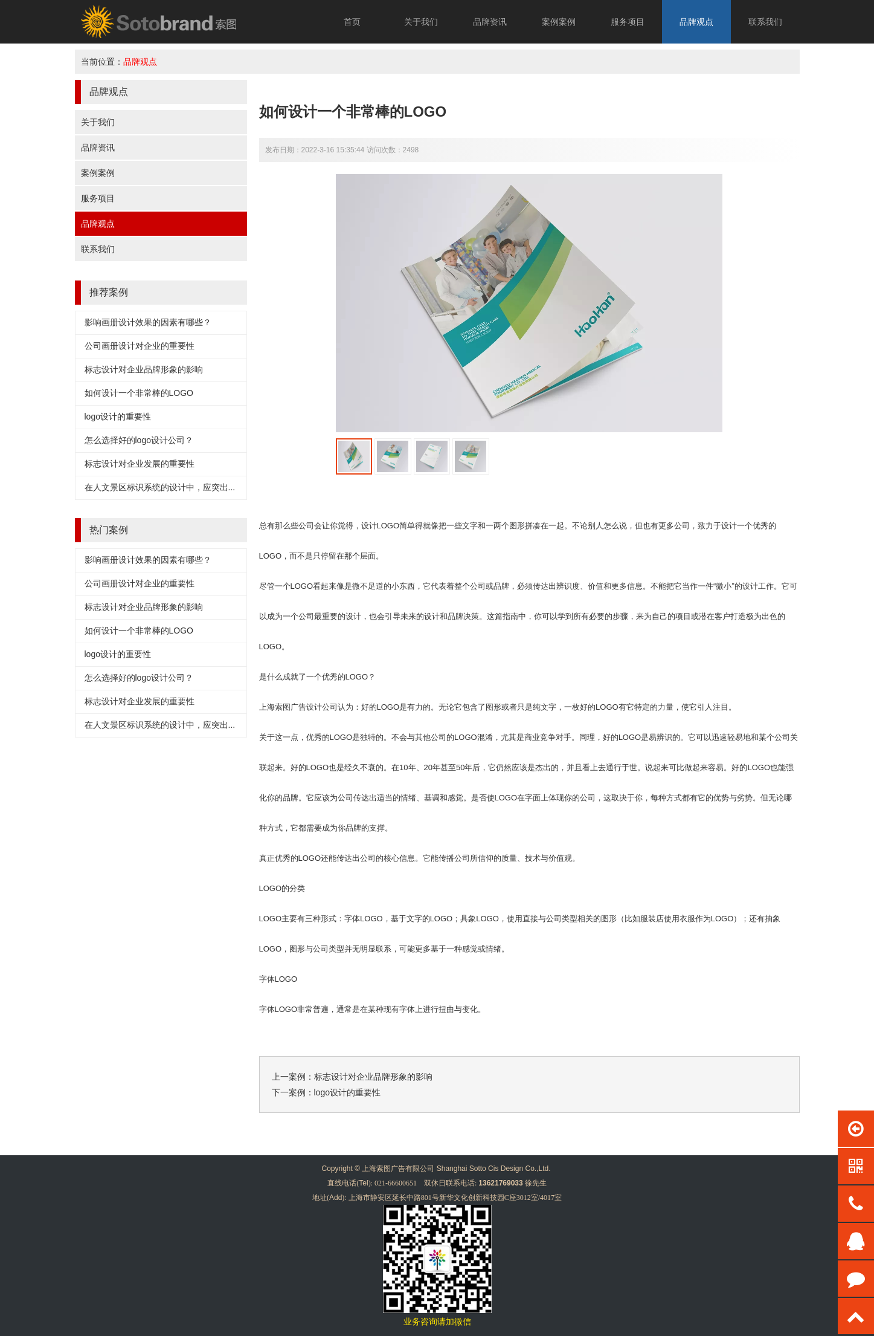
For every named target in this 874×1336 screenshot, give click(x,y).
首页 (352, 22)
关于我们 (421, 22)
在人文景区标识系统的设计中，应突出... (160, 487)
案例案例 (559, 22)
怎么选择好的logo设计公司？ (139, 440)
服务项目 (627, 22)
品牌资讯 (490, 22)
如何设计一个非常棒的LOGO (139, 393)
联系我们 (765, 22)
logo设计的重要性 (118, 416)
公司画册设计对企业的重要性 (139, 346)
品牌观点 (696, 22)
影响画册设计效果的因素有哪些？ (148, 322)
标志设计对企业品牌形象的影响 (144, 369)
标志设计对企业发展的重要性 (139, 464)
